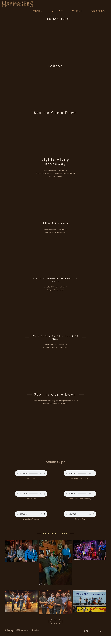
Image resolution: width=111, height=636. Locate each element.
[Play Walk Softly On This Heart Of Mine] (55, 368)
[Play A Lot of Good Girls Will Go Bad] (55, 311)
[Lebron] (55, 87)
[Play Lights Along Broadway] (55, 197)
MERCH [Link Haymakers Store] (77, 10)
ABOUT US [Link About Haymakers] (98, 10)
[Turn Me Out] (55, 40)
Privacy (88, 631)
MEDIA (55, 10)
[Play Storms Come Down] (55, 134)
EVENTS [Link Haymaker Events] (36, 10)
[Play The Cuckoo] (55, 253)
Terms (100, 631)
